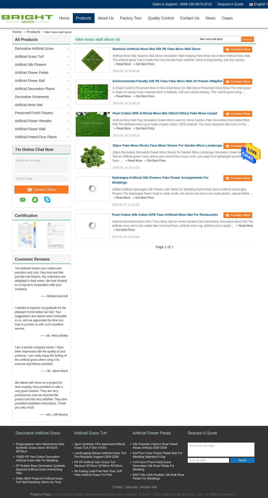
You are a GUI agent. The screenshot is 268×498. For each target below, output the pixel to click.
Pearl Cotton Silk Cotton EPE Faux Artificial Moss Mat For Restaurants (165, 214)
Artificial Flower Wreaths (33, 121)
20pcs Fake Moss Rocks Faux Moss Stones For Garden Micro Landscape (167, 145)
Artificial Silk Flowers (30, 65)
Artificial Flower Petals (31, 73)
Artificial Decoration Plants (35, 89)
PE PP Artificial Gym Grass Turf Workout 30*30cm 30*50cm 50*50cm (98, 464)
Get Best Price (145, 64)
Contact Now (42, 189)
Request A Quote (230, 4)
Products (83, 18)
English (261, 4)
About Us (106, 18)
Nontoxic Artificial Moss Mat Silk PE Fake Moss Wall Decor (157, 49)
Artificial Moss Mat (29, 105)
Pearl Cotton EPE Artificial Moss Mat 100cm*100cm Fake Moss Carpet (165, 113)
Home (64, 18)
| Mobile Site (147, 487)
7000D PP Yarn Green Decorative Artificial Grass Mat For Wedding (37, 458)
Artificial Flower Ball (30, 81)
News (210, 18)
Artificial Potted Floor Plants (36, 137)
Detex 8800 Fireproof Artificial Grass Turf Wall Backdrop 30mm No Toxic (39, 480)
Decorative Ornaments (32, 97)
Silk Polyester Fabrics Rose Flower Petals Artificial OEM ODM (155, 445)
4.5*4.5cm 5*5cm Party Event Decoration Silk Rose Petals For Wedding (153, 465)
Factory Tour (131, 18)
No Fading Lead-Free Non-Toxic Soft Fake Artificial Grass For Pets (98, 473)
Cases (227, 18)
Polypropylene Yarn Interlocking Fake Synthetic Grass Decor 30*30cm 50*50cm (40, 447)
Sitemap (131, 487)
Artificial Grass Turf (29, 57)
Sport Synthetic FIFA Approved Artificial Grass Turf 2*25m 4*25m (99, 445)
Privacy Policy (40, 494)
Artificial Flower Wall (30, 129)
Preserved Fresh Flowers (34, 113)
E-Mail (117, 487)
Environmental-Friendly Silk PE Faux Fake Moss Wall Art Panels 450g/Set (167, 81)
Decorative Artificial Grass (34, 48)
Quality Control (161, 18)
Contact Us (189, 18)
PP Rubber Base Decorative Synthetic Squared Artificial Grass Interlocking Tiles (40, 469)
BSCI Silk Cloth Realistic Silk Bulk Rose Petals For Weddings (158, 476)
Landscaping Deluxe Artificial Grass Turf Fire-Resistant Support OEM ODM (100, 455)
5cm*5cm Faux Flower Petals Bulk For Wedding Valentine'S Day (157, 455)
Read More (123, 64)
